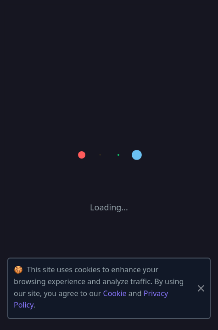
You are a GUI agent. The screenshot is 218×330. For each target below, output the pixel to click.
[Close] (201, 288)
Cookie (115, 293)
